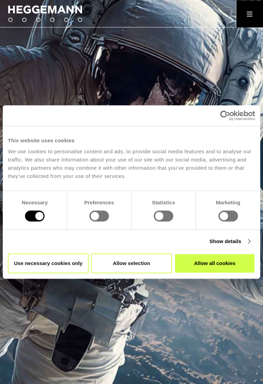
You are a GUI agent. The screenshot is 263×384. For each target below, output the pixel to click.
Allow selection (131, 263)
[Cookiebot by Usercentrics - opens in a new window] (225, 115)
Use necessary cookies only (48, 263)
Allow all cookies (215, 263)
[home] (49, 13)
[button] (249, 13)
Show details (225, 241)
